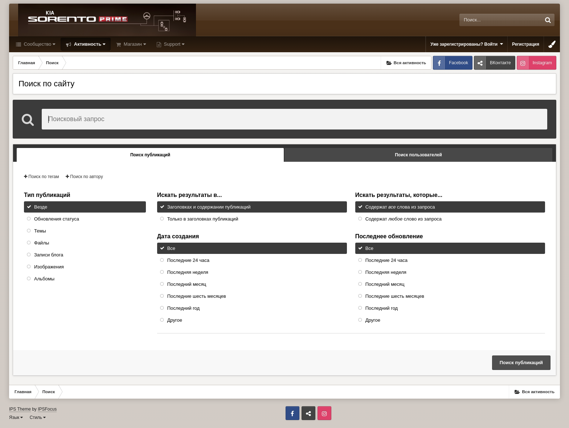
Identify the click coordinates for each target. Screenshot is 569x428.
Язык (16, 417)
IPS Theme (20, 409)
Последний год (183, 308)
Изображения (49, 266)
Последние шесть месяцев (196, 296)
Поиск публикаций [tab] (150, 154)
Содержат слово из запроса (403, 219)
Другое (174, 320)
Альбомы (44, 278)
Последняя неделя (187, 272)
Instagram (542, 62)
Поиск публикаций (521, 362)
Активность (89, 44)
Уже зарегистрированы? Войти (466, 44)
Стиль (38, 417)
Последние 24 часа (188, 260)
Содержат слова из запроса (400, 207)
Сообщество (38, 44)
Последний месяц (186, 284)
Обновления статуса (56, 219)
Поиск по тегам (41, 176)
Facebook (458, 62)
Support (173, 44)
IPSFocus (47, 409)
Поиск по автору (84, 176)
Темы (40, 231)
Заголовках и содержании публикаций (209, 207)
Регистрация (525, 44)
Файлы (41, 243)
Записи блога (48, 255)
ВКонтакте (500, 62)
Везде (40, 207)
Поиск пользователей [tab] (418, 154)
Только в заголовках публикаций (202, 219)
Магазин (134, 44)
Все (171, 248)
